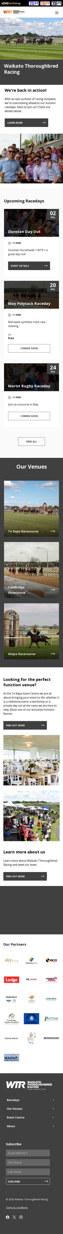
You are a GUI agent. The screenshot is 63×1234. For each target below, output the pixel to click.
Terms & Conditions (17, 1207)
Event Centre (16, 1117)
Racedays (13, 1100)
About (11, 1126)
